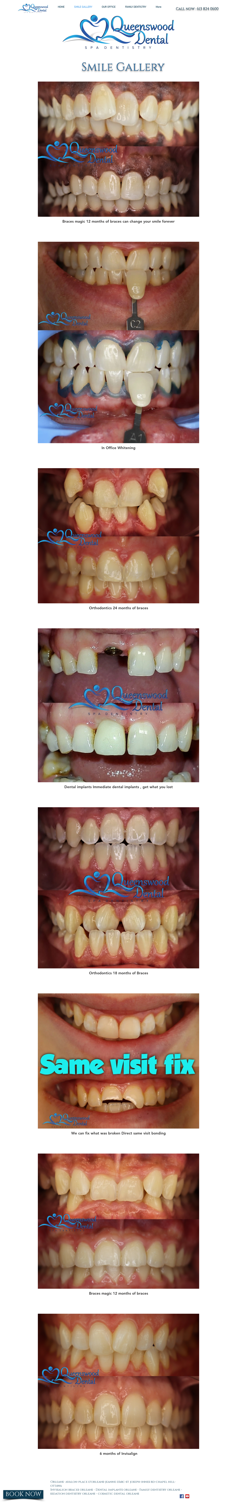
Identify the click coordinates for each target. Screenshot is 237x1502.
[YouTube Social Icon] (187, 1496)
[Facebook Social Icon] (182, 1496)
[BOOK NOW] (23, 1494)
